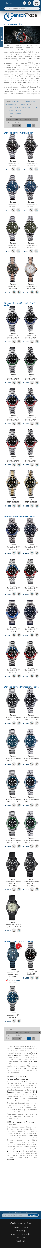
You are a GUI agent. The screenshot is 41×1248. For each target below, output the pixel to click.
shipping (20, 1230)
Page (23, 125)
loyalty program (20, 1227)
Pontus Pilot (24, 104)
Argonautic (16, 101)
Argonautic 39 (29, 101)
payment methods (20, 1234)
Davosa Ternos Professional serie (21, 686)
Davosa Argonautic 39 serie (18, 941)
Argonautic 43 (11, 104)
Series (8, 101)
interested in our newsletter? (20, 1212)
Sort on (9, 116)
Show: (8, 125)
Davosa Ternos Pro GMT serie (19, 516)
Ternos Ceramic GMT (29, 107)
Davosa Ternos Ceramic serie (19, 132)
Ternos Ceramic (12, 107)
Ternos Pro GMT (14, 110)
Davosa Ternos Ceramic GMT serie (19, 304)
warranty (20, 1237)
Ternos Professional (13, 113)
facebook (20, 1240)
